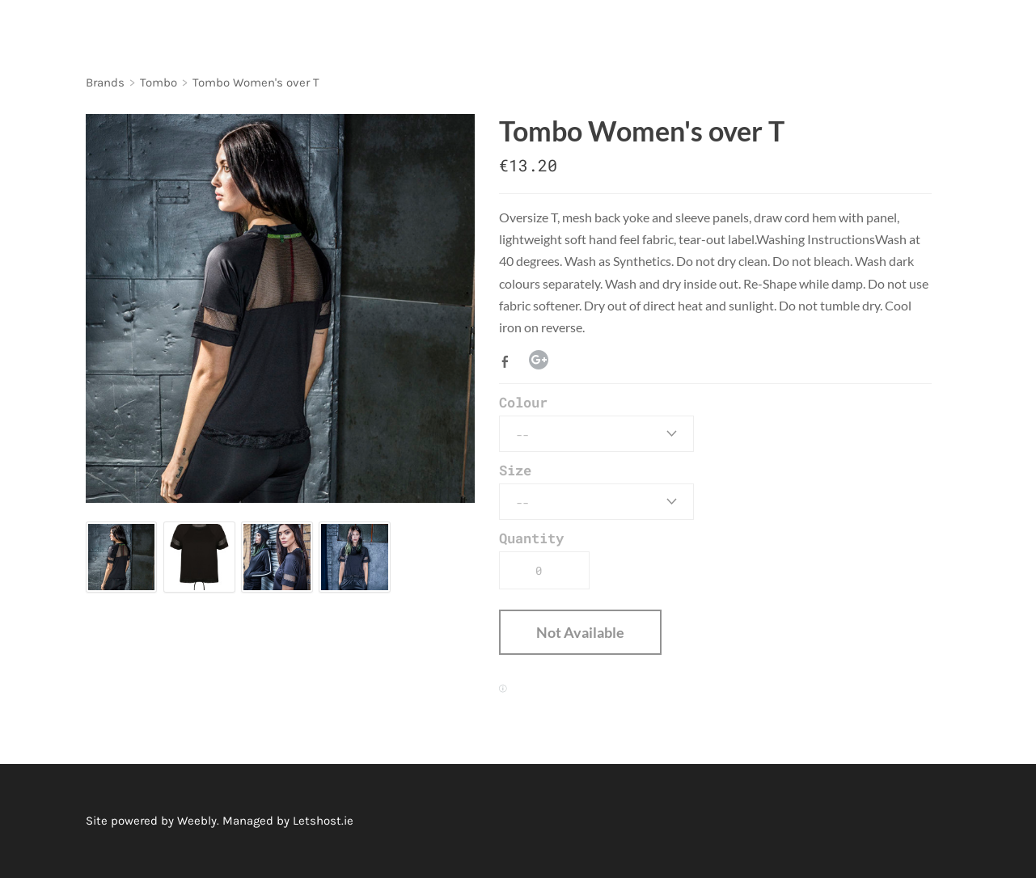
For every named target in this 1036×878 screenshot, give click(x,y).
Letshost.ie (323, 820)
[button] (580, 632)
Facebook (508, 361)
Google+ (538, 359)
